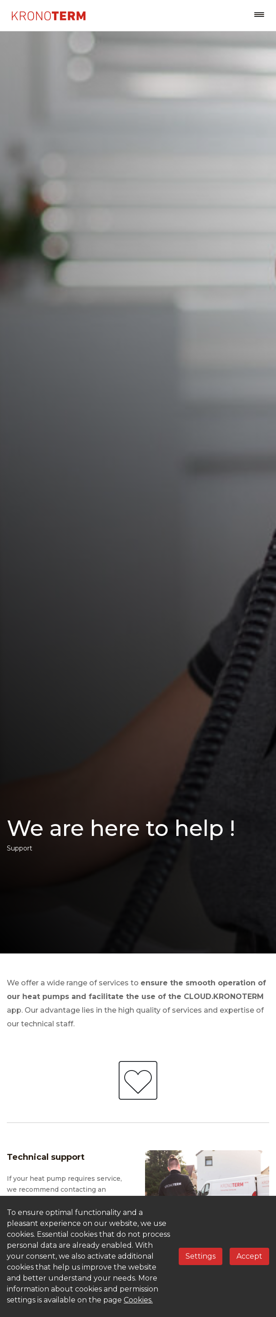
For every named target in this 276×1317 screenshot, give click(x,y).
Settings (201, 1256)
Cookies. (138, 1300)
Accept (249, 1256)
